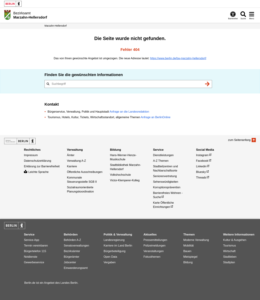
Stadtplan (229, 262)
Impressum (31, 155)
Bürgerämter (71, 256)
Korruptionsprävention (166, 187)
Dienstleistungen (163, 155)
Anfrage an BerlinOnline (155, 117)
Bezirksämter (72, 251)
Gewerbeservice (34, 262)
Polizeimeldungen (154, 245)
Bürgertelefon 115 (35, 251)
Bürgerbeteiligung (114, 251)
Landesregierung (114, 239)
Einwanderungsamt (76, 267)
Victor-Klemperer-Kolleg (125, 180)
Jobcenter (70, 262)
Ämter (71, 155)
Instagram (202, 155)
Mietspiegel (190, 256)
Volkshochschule (120, 174)
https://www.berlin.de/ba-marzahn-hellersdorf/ (178, 58)
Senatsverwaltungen (76, 245)
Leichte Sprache (36, 171)
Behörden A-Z (72, 239)
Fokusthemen (151, 256)
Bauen (187, 251)
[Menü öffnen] (251, 15)
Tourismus (229, 245)
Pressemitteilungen (155, 239)
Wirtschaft (229, 251)
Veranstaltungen (153, 251)
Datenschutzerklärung (37, 160)
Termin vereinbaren (36, 245)
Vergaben (110, 262)
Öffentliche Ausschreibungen (84, 171)
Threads (201, 177)
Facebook (202, 160)
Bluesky (201, 171)
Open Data (110, 256)
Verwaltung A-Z (76, 160)
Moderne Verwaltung (196, 239)
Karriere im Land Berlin (118, 245)
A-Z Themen (161, 160)
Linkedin (201, 166)
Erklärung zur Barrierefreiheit (42, 166)
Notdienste (30, 256)
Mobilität (188, 245)
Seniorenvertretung (165, 176)
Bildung (187, 262)
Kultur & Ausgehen (234, 239)
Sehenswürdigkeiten (165, 181)
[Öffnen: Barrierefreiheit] (233, 15)
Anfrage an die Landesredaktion (129, 111)
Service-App (31, 239)
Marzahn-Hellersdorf (55, 25)
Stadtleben (230, 256)
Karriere (72, 166)
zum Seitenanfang (239, 139)
